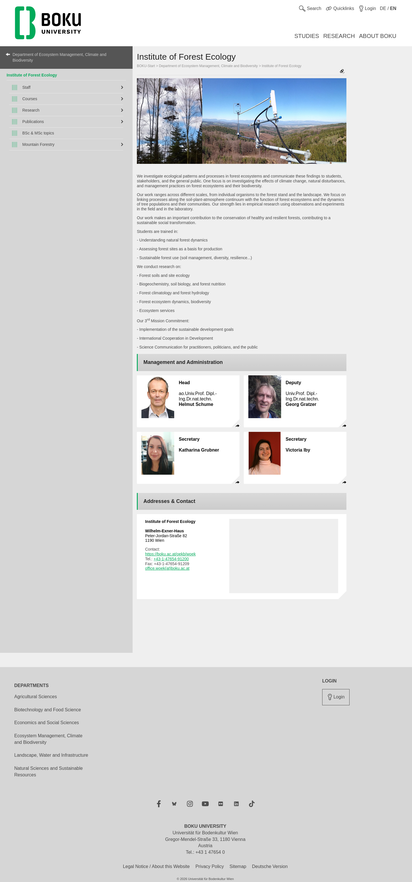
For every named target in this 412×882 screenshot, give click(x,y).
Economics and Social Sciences (46, 722)
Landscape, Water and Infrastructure (51, 755)
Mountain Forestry (38, 144)
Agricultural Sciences (35, 696)
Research (30, 110)
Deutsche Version (270, 866)
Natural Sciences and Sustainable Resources (48, 771)
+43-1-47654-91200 (171, 559)
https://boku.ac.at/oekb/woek (170, 554)
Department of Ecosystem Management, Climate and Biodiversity (59, 57)
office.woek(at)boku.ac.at (167, 568)
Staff (26, 87)
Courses (29, 98)
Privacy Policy (209, 866)
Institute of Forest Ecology (32, 75)
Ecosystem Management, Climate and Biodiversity (48, 739)
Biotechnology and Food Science (47, 709)
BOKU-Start (146, 66)
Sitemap (238, 866)
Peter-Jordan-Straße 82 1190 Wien (166, 536)
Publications (33, 121)
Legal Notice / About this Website (156, 866)
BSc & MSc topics (38, 133)
